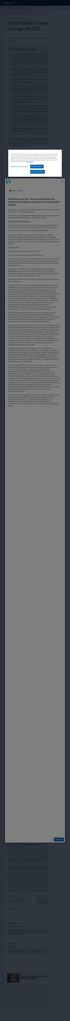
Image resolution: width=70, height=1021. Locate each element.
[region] (35, 163)
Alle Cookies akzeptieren (37, 171)
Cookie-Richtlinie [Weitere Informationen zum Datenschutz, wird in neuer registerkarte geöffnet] (30, 161)
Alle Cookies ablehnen (37, 166)
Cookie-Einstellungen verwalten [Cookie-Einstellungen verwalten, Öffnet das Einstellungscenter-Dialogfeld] (19, 166)
